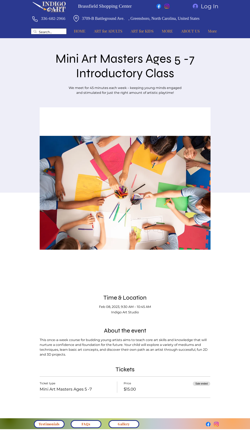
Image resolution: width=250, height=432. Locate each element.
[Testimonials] (49, 424)
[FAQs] (86, 424)
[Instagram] (167, 6)
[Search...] (48, 32)
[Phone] (35, 19)
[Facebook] (159, 6)
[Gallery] (124, 424)
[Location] (76, 18)
